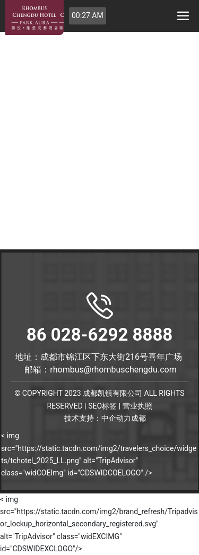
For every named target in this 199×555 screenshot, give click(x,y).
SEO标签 (102, 406)
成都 (138, 418)
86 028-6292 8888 (100, 318)
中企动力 (116, 418)
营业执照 (137, 406)
